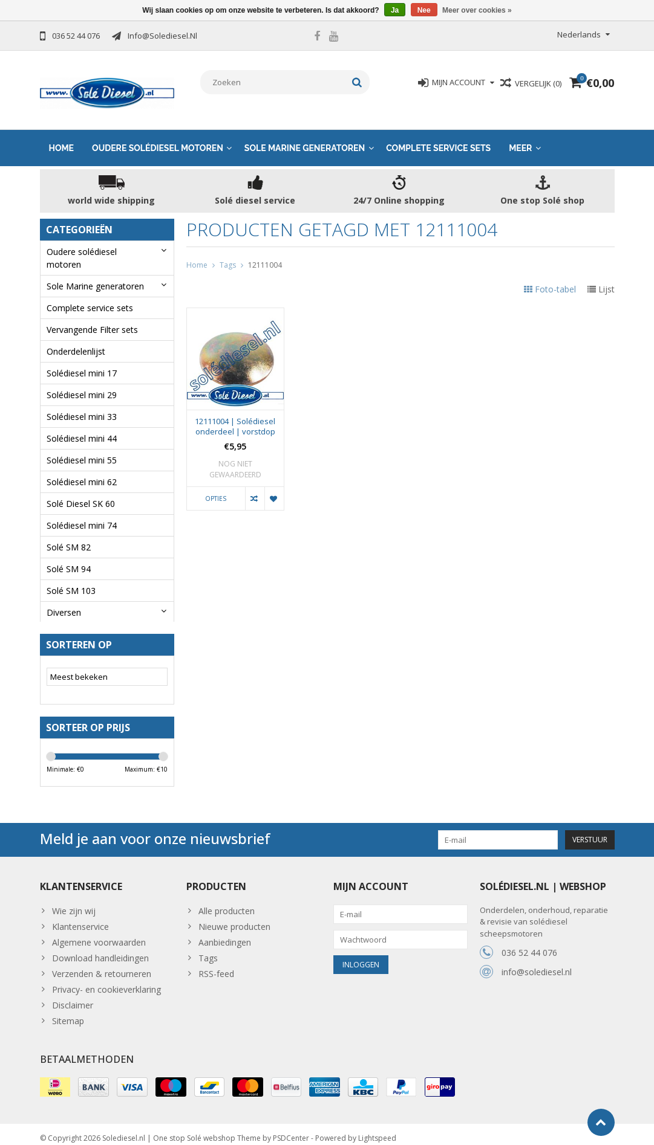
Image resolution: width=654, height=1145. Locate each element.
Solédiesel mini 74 (82, 513)
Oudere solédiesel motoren (157, 136)
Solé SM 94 (69, 557)
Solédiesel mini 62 (82, 470)
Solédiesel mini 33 (82, 404)
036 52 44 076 (529, 944)
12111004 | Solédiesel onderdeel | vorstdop (235, 415)
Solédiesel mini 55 (82, 448)
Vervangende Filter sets (92, 317)
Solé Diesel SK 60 (81, 491)
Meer (520, 136)
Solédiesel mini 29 (82, 383)
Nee (424, 10)
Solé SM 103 (71, 578)
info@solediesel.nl (537, 963)
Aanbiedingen (224, 933)
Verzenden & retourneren (101, 964)
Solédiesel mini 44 (82, 426)
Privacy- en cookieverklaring (106, 980)
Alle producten (226, 902)
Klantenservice (80, 917)
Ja (395, 10)
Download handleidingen (100, 949)
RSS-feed (216, 964)
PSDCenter (291, 1130)
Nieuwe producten (234, 917)
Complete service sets (438, 136)
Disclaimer (72, 996)
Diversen (64, 600)
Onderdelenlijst (76, 339)
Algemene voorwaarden (99, 933)
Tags (228, 253)
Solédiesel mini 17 (82, 361)
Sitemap (68, 1012)
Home (61, 136)
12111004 (265, 253)
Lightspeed (377, 1130)
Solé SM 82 (69, 535)
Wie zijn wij (74, 902)
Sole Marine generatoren (304, 136)
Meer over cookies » (477, 10)
